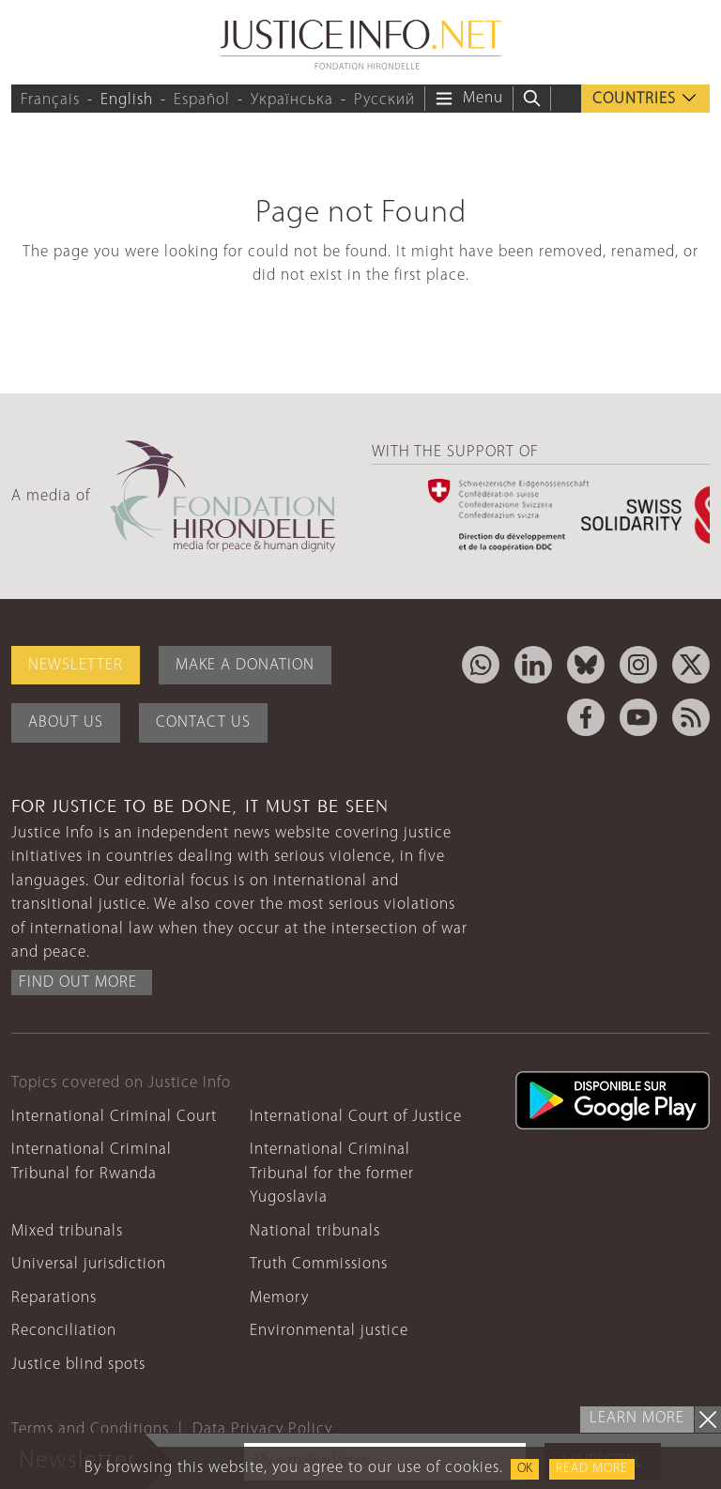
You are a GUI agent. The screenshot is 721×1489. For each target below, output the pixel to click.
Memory (279, 1298)
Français (50, 100)
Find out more (78, 982)
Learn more (637, 1418)
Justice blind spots (78, 1365)
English (126, 100)
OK (524, 1469)
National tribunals (315, 1231)
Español (202, 100)
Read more (592, 1469)
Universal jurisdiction (88, 1264)
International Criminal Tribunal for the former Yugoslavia (332, 1173)
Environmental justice (329, 1331)
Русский (384, 100)
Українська (292, 100)
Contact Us (203, 722)
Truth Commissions (319, 1264)
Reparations (54, 1298)
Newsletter (75, 665)
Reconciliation (63, 1331)
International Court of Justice (356, 1117)
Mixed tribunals (67, 1231)
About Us (65, 722)
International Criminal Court (114, 1117)
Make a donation (245, 665)
